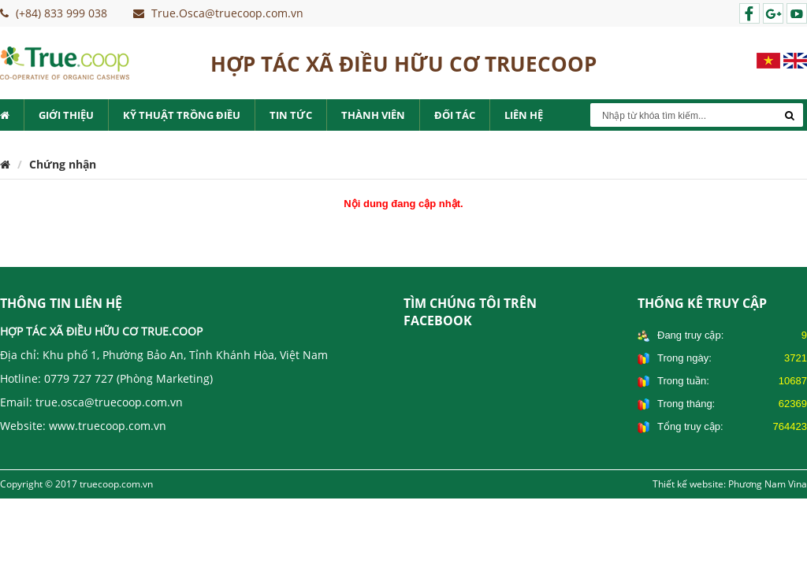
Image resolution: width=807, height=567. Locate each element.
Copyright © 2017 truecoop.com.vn (76, 484)
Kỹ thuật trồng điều (181, 115)
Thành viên (373, 115)
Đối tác (454, 115)
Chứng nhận (62, 164)
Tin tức (291, 115)
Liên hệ (523, 115)
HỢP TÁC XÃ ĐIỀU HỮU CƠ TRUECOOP (403, 59)
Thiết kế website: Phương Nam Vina (730, 484)
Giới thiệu (66, 115)
